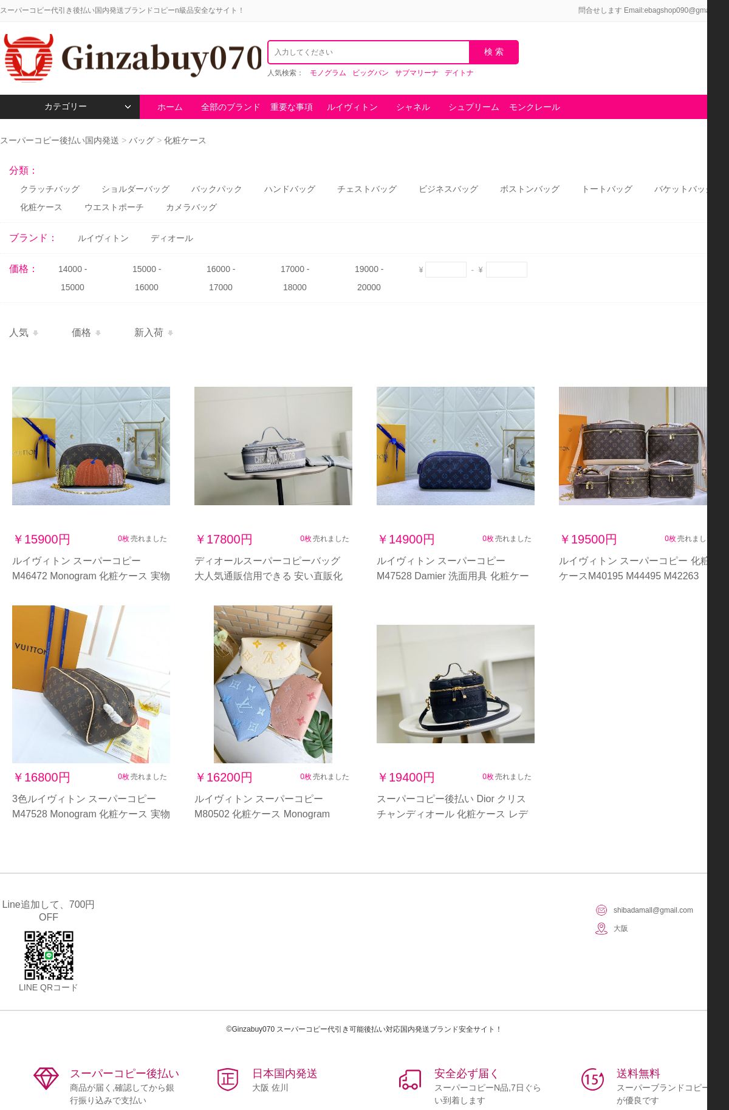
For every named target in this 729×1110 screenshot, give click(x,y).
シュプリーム (473, 107)
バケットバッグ (684, 189)
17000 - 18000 (295, 278)
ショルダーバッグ (135, 189)
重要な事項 (291, 107)
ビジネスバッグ (448, 189)
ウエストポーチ (114, 207)
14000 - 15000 (72, 278)
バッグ (141, 140)
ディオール (172, 238)
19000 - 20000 (369, 278)
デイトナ (459, 73)
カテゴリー (87, 106)
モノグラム (328, 73)
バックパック (216, 189)
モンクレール (534, 107)
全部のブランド (231, 107)
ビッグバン (370, 73)
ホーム (170, 107)
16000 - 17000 (221, 278)
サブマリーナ (417, 73)
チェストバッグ (367, 189)
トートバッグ (606, 189)
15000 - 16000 (146, 278)
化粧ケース (185, 140)
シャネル (413, 107)
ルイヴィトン (352, 107)
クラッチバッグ (50, 189)
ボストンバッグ (530, 189)
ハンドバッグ (289, 189)
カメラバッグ (191, 207)
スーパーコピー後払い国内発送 (61, 140)
